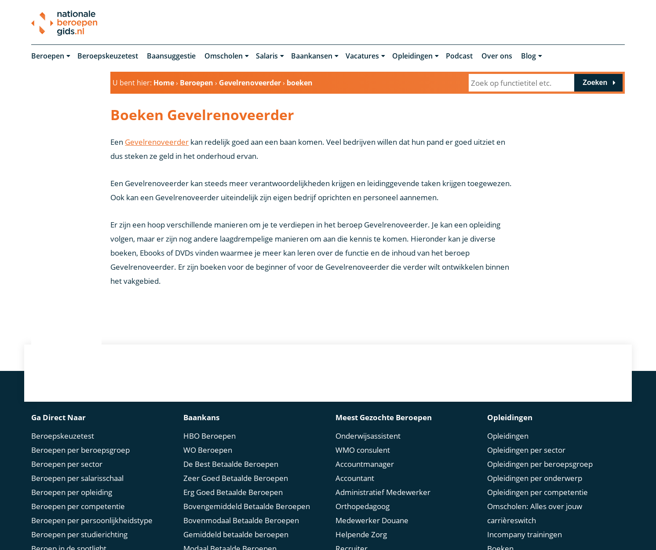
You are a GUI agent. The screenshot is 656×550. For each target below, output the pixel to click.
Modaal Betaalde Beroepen (230, 536)
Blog (528, 56)
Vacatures (362, 56)
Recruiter (351, 536)
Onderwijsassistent (368, 423)
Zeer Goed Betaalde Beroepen (235, 466)
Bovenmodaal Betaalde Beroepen (241, 508)
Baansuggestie (171, 56)
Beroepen (47, 56)
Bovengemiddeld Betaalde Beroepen (246, 494)
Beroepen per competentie (78, 494)
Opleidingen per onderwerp (534, 466)
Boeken (500, 536)
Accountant (354, 466)
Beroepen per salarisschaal (77, 466)
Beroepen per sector (66, 452)
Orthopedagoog (362, 494)
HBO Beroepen (209, 423)
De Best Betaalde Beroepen (230, 452)
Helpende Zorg (361, 522)
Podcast (459, 56)
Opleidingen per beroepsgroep (540, 452)
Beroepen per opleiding (71, 480)
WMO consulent (362, 438)
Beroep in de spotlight (68, 536)
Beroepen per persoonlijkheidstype (92, 508)
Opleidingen (412, 56)
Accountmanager (364, 452)
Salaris (267, 56)
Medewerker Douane (371, 508)
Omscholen (223, 56)
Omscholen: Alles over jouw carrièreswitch (534, 501)
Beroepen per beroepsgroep (80, 438)
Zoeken (595, 83)
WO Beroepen (207, 438)
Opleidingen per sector (526, 438)
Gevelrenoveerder (157, 142)
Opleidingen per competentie (537, 480)
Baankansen (311, 56)
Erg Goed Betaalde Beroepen (233, 480)
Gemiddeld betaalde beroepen (235, 522)
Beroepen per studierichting (79, 522)
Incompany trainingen (524, 522)
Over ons (496, 56)
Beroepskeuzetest (107, 56)
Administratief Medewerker (382, 480)
